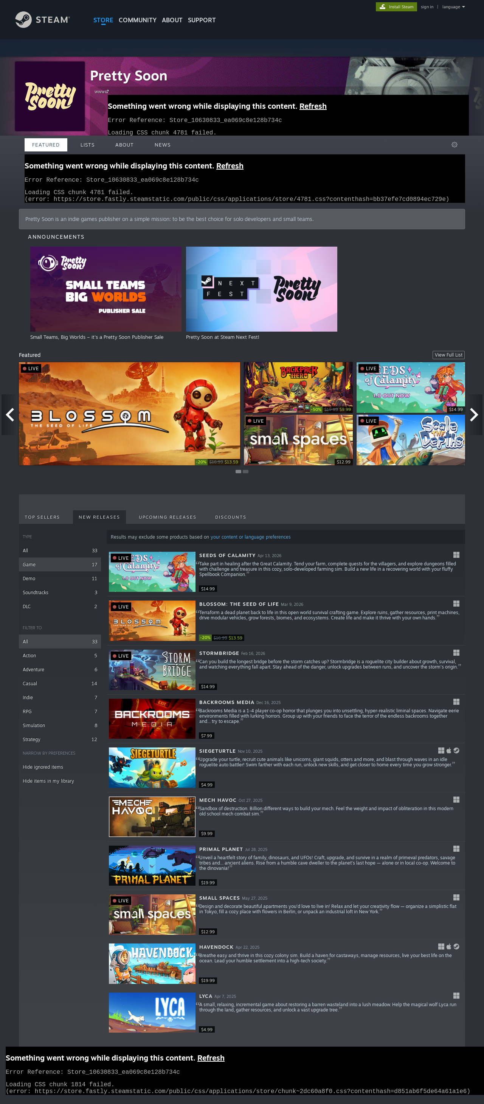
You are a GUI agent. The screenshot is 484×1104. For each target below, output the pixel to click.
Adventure (60, 674)
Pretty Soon (129, 75)
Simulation (60, 730)
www (103, 91)
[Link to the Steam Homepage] (48, 26)
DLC (60, 611)
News (163, 145)
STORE (103, 20)
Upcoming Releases (168, 521)
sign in (427, 6)
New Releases (99, 521)
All (60, 555)
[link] (217, 466)
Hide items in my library (48, 785)
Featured (46, 145)
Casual (60, 688)
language (451, 6)
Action (60, 660)
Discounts (231, 521)
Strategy (60, 744)
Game (60, 569)
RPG (60, 716)
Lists (88, 145)
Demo (60, 583)
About (172, 20)
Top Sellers (42, 521)
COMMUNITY (138, 20)
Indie (60, 702)
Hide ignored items (43, 771)
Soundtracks (60, 597)
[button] (286, 576)
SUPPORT (202, 20)
